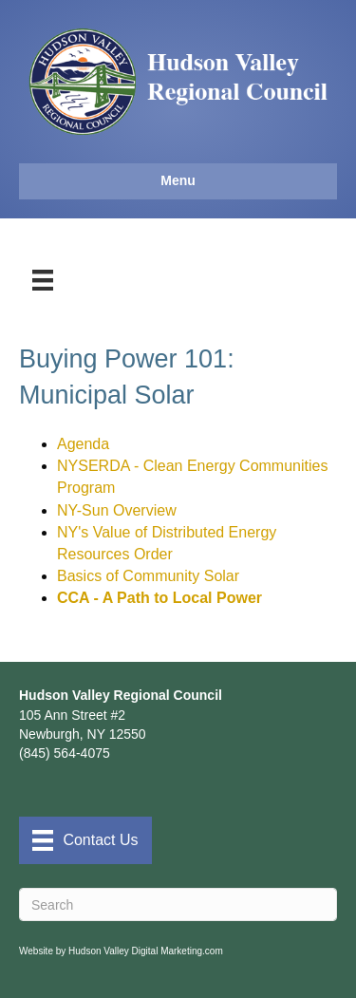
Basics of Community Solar (148, 576)
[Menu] (42, 280)
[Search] (178, 904)
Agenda (83, 444)
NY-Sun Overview (117, 510)
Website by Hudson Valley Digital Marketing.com (121, 951)
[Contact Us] (85, 840)
